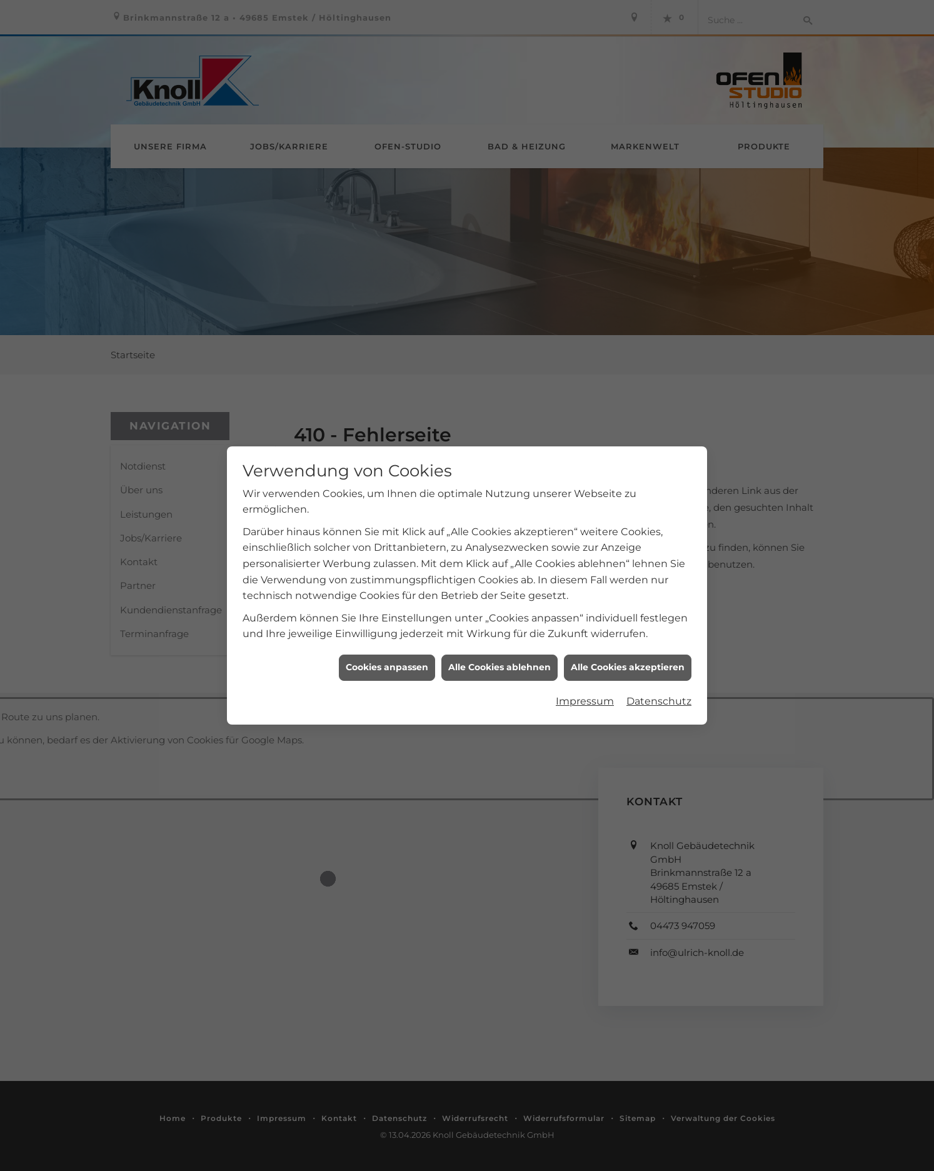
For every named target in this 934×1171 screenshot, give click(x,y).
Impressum (585, 681)
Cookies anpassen (387, 647)
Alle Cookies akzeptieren (628, 647)
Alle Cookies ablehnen (499, 647)
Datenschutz (658, 681)
